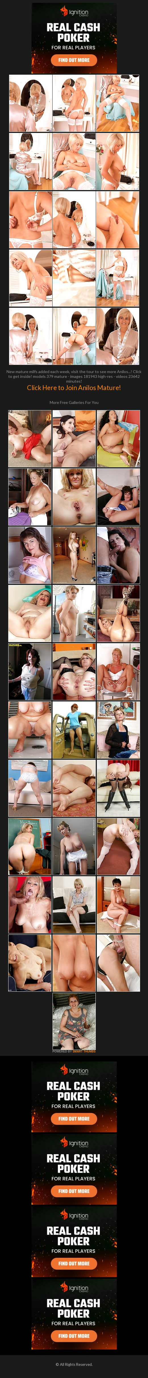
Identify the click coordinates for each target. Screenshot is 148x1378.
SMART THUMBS (83, 1051)
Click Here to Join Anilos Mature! (74, 387)
